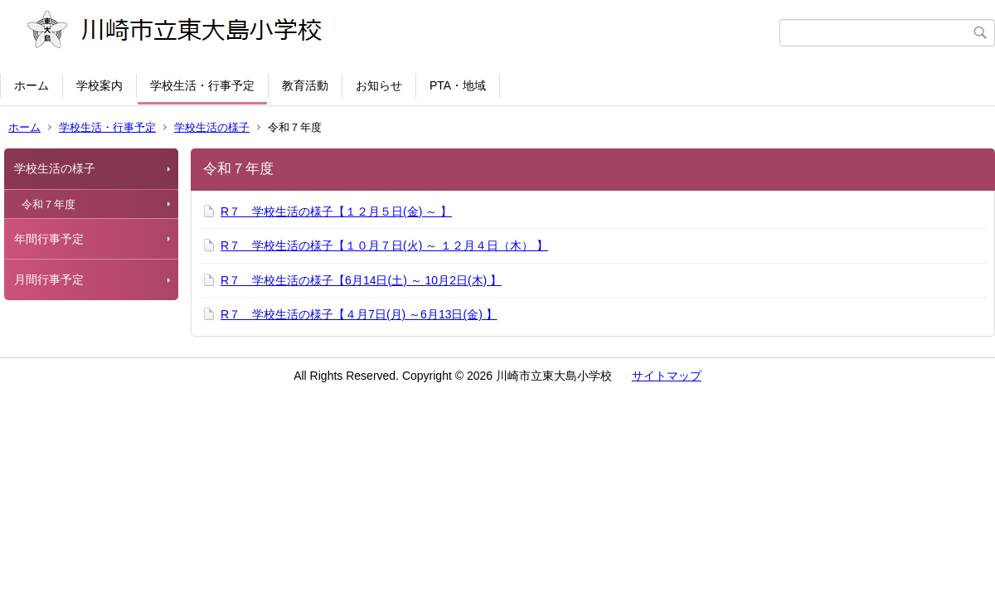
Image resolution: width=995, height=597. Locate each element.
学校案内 (99, 85)
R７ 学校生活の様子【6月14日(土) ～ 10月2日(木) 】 (361, 280)
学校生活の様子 (212, 127)
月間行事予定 (49, 279)
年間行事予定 (49, 238)
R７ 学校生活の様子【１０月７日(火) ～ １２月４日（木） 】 (384, 245)
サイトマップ (666, 375)
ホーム (31, 85)
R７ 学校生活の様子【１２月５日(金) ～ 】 (336, 211)
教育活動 (305, 85)
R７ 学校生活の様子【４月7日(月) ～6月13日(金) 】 (359, 314)
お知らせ (379, 85)
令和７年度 (48, 204)
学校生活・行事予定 (202, 85)
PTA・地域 (458, 85)
